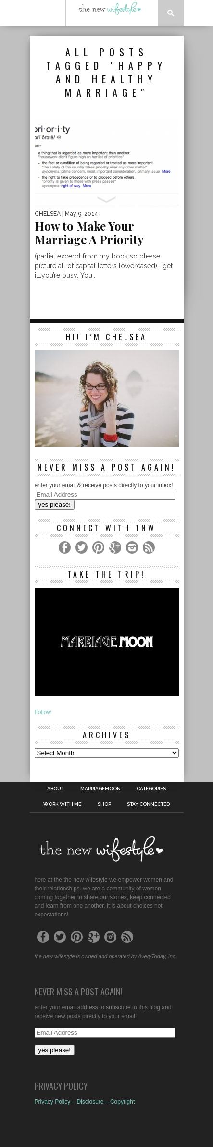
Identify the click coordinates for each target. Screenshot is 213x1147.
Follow (43, 712)
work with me (62, 804)
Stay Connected (148, 804)
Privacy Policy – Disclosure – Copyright (85, 1101)
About (55, 788)
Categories (151, 788)
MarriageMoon (100, 788)
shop (104, 804)
